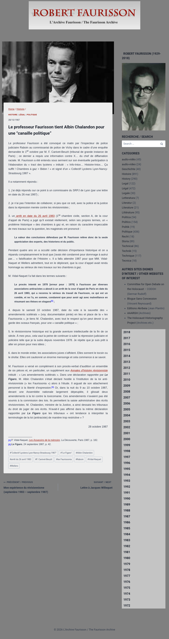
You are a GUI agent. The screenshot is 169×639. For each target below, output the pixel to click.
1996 (126, 463)
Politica (126, 217)
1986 (126, 522)
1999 (126, 445)
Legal (125, 183)
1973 (126, 599)
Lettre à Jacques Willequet (86, 484)
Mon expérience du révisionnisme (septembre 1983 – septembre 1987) (29, 487)
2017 (126, 338)
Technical (127, 246)
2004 (126, 415)
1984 (126, 534)
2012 (126, 368)
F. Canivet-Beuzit (43, 459)
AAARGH (132, 313)
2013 (126, 362)
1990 (126, 498)
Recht (125, 236)
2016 (126, 344)
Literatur (127, 202)
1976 (126, 582)
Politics (126, 222)
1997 (126, 457)
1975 (126, 588)
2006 (126, 403)
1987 (126, 516)
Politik (125, 226)
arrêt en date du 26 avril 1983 (35, 215)
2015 (126, 350)
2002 (126, 427)
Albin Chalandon (84, 453)
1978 (126, 570)
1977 (126, 576)
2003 (126, 421)
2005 (126, 409)
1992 (126, 486)
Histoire (12, 115)
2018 (126, 332)
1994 (126, 475)
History (126, 178)
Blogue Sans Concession (142, 298)
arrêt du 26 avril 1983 (20, 459)
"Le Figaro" (66, 453)
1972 (126, 605)
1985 (126, 528)
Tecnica (126, 260)
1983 (126, 540)
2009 (126, 385)
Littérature (128, 212)
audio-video (129, 164)
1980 (126, 558)
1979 (126, 564)
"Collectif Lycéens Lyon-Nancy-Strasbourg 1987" (33, 453)
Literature (127, 207)
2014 (126, 356)
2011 (126, 374)
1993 (126, 481)
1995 (126, 469)
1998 (126, 451)
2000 (126, 439)
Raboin (79, 459)
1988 (126, 510)
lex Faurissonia (64, 459)
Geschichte (128, 169)
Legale (126, 193)
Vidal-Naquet (94, 459)
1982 (126, 546)
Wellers (14, 466)
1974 (126, 593)
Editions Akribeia (137, 308)
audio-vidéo (129, 159)
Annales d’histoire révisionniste (89, 370)
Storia (125, 241)
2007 (126, 397)
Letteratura (128, 197)
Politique (32, 115)
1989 (126, 504)
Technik (126, 250)
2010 (126, 379)
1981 (126, 552)
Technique (128, 255)
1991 (126, 492)
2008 (126, 391)
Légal (22, 115)
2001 (126, 433)
